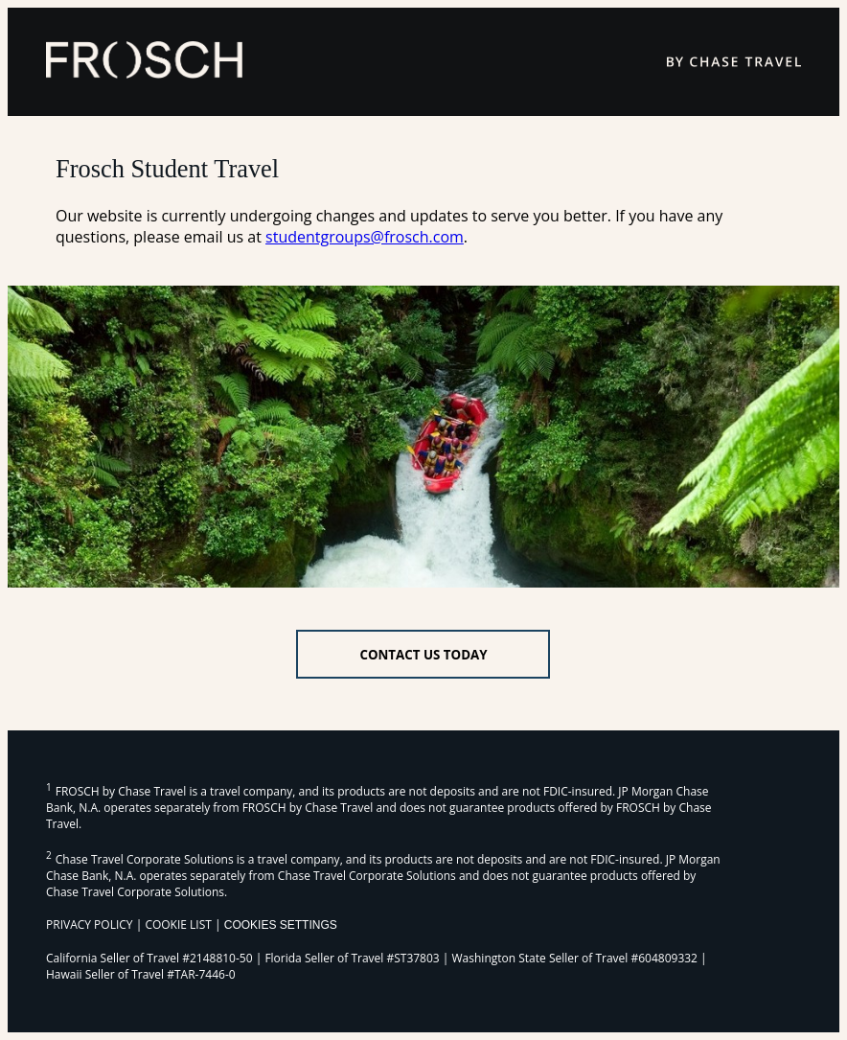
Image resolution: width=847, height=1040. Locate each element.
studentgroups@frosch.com (364, 236)
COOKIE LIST (178, 924)
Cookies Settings (280, 925)
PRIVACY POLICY (89, 924)
